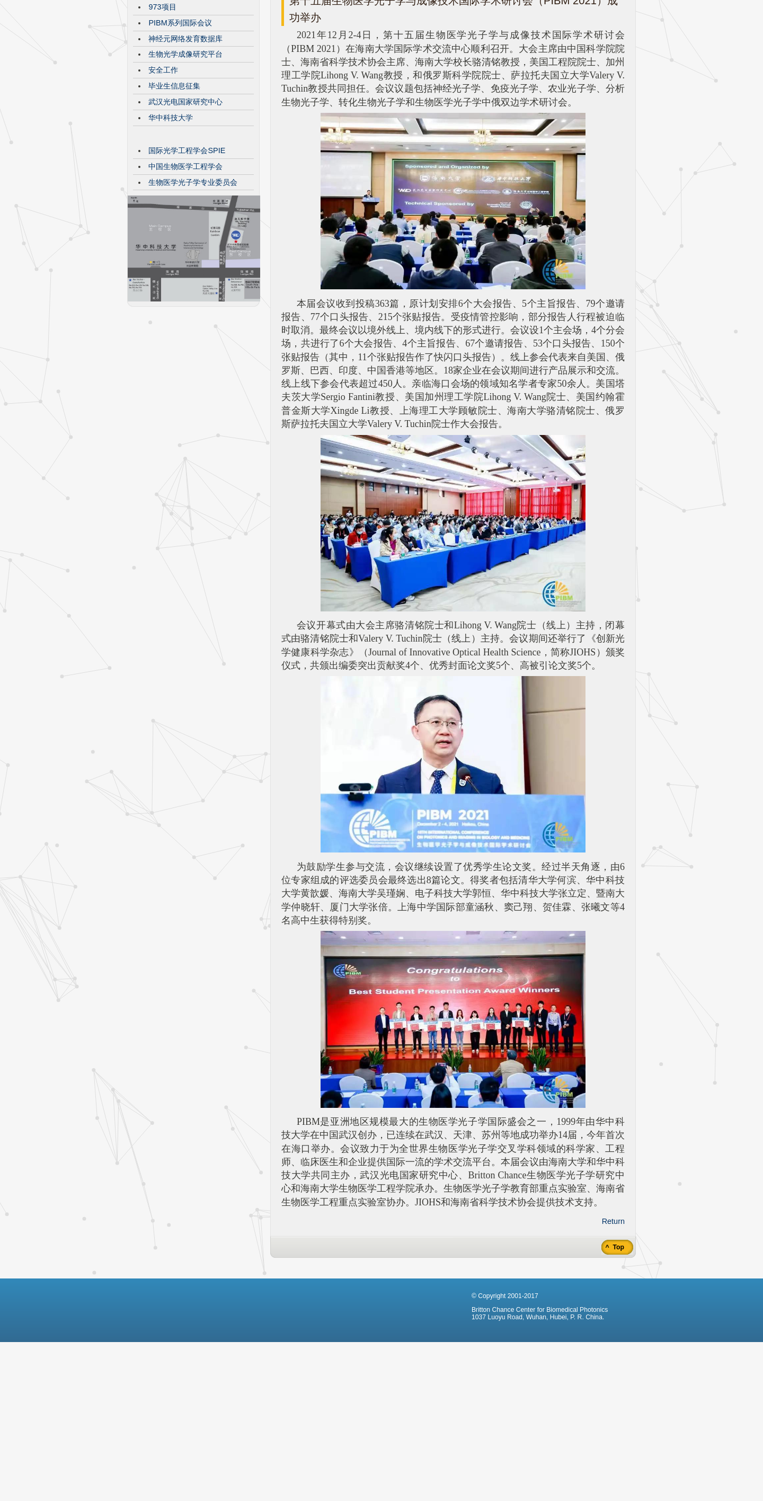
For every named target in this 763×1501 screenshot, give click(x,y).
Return (613, 1300)
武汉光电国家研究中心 (185, 181)
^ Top (614, 1326)
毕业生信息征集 (174, 165)
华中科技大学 (170, 197)
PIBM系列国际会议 (179, 102)
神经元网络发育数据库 (185, 118)
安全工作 (163, 149)
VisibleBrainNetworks (184, 70)
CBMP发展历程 (174, 54)
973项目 (162, 86)
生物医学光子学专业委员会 (192, 261)
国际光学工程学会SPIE (186, 230)
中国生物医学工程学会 (185, 246)
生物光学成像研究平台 (185, 133)
